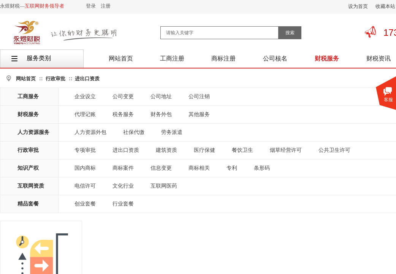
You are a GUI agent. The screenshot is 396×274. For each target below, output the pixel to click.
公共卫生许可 (334, 150)
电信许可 (85, 186)
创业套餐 (85, 204)
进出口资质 (87, 78)
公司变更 (123, 96)
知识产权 (28, 168)
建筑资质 (166, 150)
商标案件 (123, 168)
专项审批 (85, 150)
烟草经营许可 (286, 150)
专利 (232, 168)
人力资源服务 (33, 132)
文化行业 (123, 186)
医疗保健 (204, 150)
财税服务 (28, 114)
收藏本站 (385, 6)
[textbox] (219, 32)
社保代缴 (133, 132)
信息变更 (161, 168)
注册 (106, 6)
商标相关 (199, 168)
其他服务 (199, 114)
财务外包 (161, 114)
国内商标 (85, 168)
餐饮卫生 (242, 150)
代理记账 (85, 114)
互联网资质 (30, 186)
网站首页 (26, 78)
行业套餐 (123, 204)
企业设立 (85, 96)
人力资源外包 (90, 132)
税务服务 (123, 114)
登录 (91, 6)
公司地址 (161, 96)
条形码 (262, 168)
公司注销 (199, 96)
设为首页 (358, 6)
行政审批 (55, 78)
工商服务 (28, 96)
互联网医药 (163, 186)
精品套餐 (28, 204)
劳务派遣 (171, 132)
